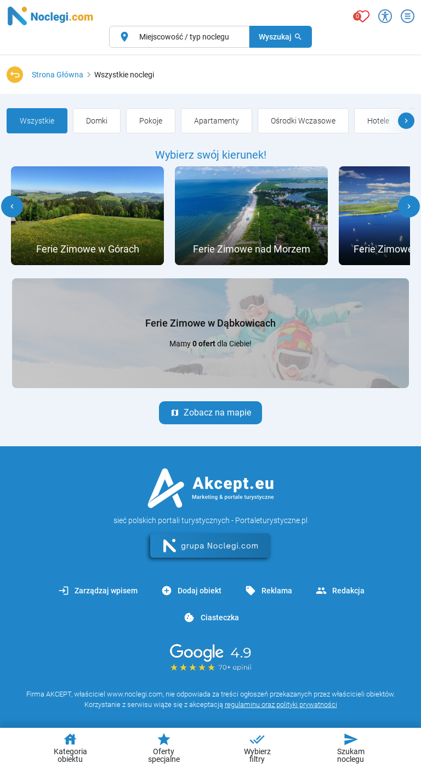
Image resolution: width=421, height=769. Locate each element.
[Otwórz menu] (407, 16)
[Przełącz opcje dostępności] (385, 16)
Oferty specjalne (164, 748)
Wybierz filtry (257, 748)
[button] (406, 121)
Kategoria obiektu (70, 748)
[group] (37, 120)
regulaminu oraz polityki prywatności (281, 704)
